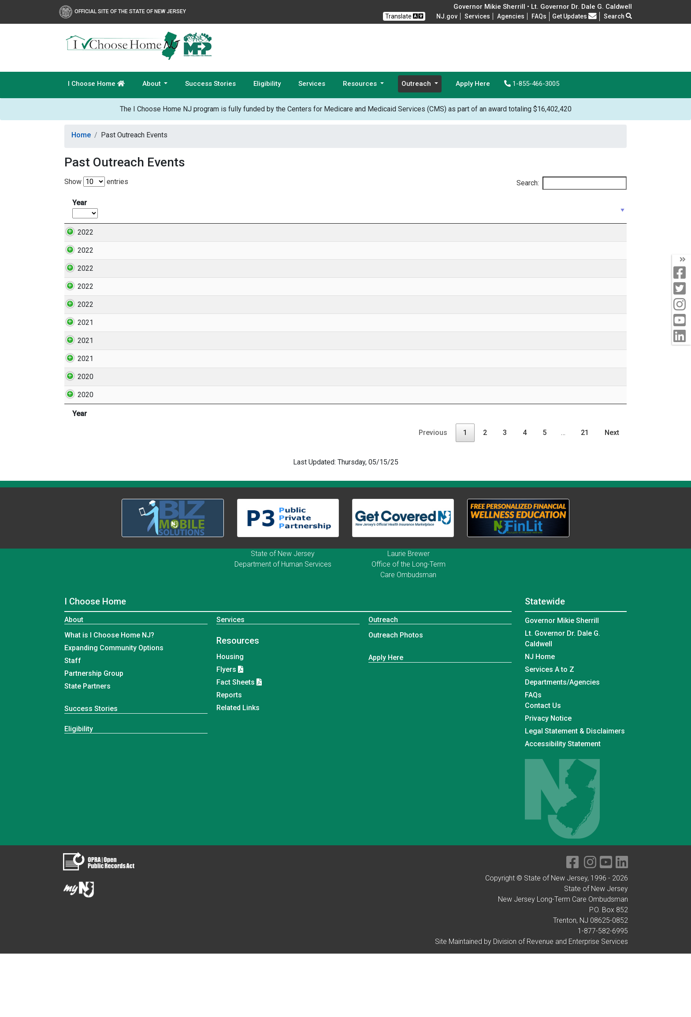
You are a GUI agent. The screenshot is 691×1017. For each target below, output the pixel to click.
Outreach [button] (417, 84)
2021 (77, 375)
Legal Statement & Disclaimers (575, 794)
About (73, 683)
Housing (230, 720)
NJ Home (540, 720)
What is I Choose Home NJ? (109, 698)
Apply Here (473, 84)
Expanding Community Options (113, 711)
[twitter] (681, 289)
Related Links (238, 771)
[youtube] (681, 320)
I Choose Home (96, 84)
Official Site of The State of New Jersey (122, 11)
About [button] (152, 84)
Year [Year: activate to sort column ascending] (85, 208)
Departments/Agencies (562, 745)
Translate (404, 16)
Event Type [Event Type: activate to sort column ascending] (283, 208)
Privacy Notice (548, 781)
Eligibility (267, 84)
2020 (77, 440)
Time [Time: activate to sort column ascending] (223, 208)
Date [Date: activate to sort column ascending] (121, 208)
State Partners (87, 749)
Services (477, 16)
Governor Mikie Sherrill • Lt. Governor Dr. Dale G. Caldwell (542, 7)
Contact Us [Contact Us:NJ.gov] (543, 769)
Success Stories (210, 84)
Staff (72, 724)
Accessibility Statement (563, 807)
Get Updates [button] (574, 16)
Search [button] (618, 16)
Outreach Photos (395, 698)
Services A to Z (549, 733)
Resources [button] (361, 84)
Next (612, 496)
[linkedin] (681, 336)
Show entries (96, 182)
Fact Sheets (235, 745)
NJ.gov (446, 16)
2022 (77, 232)
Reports (229, 758)
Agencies (510, 16)
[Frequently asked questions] (538, 16)
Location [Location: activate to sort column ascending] (363, 208)
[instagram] (681, 305)
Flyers (226, 733)
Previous (433, 496)
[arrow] (681, 259)
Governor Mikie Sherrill (562, 684)
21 (585, 496)
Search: (571, 183)
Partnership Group (93, 737)
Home (81, 135)
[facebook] (681, 273)
